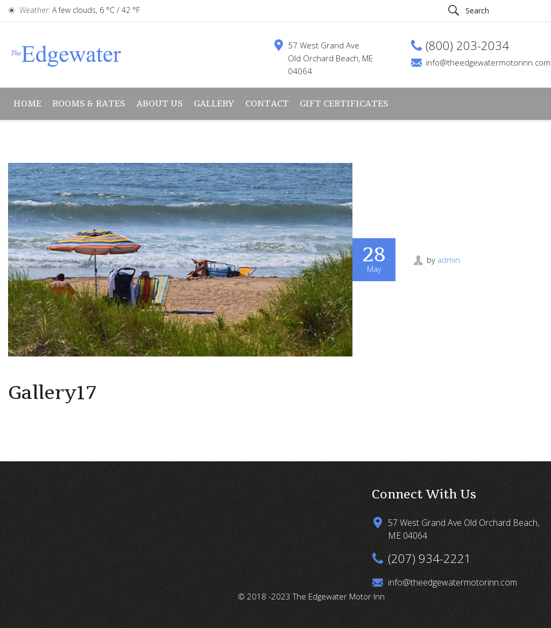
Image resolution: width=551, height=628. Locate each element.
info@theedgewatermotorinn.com (488, 62)
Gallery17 (52, 392)
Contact (267, 103)
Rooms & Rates (88, 103)
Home (27, 103)
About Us (159, 103)
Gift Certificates (344, 103)
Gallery (214, 103)
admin (448, 259)
